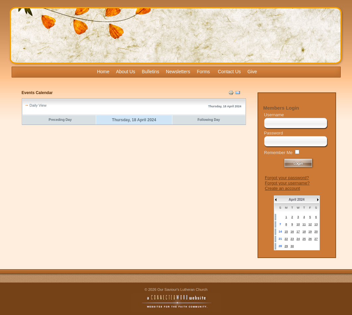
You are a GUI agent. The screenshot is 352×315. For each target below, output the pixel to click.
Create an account (282, 188)
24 (298, 238)
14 (280, 231)
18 (304, 231)
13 (316, 224)
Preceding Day (60, 120)
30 (292, 246)
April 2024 (297, 199)
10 (298, 224)
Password (273, 133)
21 (280, 238)
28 (280, 246)
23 (292, 238)
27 (316, 238)
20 (316, 231)
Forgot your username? (287, 183)
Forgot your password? (287, 177)
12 (310, 224)
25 (304, 238)
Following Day (209, 120)
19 (310, 231)
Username (274, 114)
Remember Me (278, 152)
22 (286, 238)
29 (286, 246)
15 (286, 231)
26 (310, 238)
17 (298, 231)
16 (292, 231)
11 (304, 224)
